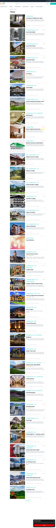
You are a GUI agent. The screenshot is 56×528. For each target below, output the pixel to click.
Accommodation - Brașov (29, 71)
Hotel (35, 71)
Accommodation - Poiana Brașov (30, 99)
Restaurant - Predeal (29, 267)
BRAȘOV (11, 6)
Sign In (47, 3)
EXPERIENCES (18, 6)
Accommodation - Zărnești (30, 307)
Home (12, 9)
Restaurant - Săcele (40, 376)
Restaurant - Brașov (40, 113)
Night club (35, 293)
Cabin (27, 168)
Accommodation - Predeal (29, 85)
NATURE (32, 6)
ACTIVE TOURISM (39, 6)
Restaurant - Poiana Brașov (30, 281)
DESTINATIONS (26, 6)
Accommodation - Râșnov (29, 293)
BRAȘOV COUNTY (4, 6)
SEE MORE (28, 500)
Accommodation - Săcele (29, 376)
